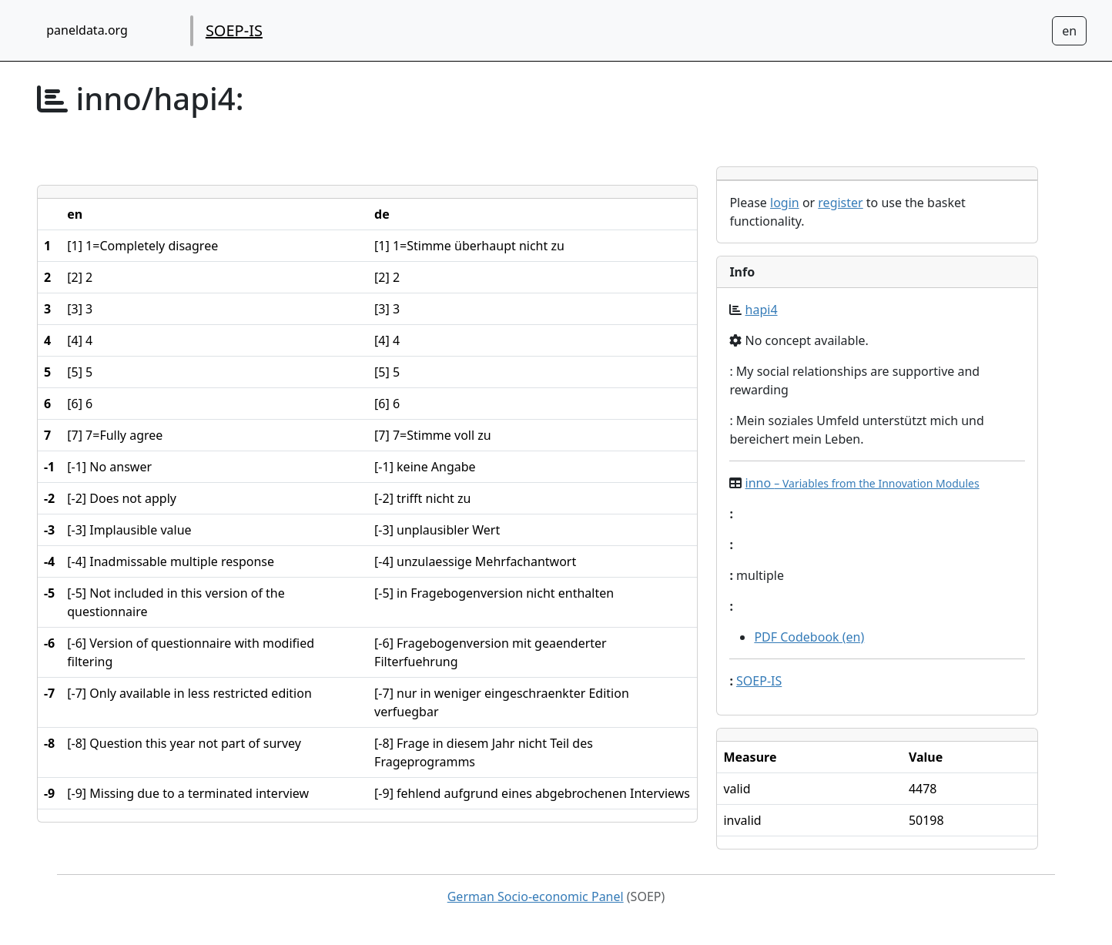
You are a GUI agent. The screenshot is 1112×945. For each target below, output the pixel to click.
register (840, 202)
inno (862, 482)
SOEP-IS (234, 30)
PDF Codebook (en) (809, 636)
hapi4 (761, 309)
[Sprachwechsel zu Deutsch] (1069, 30)
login (784, 202)
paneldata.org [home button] (87, 30)
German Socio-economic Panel (535, 896)
